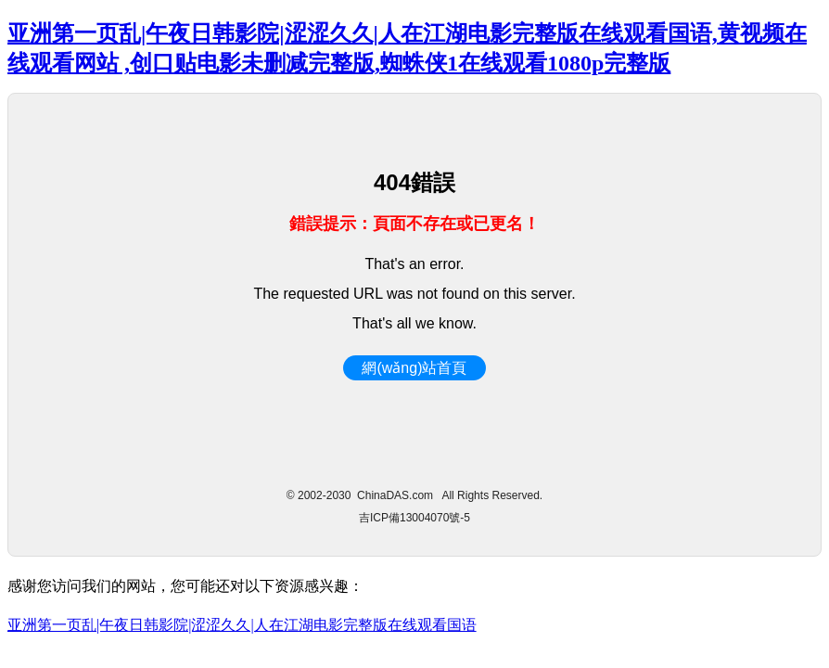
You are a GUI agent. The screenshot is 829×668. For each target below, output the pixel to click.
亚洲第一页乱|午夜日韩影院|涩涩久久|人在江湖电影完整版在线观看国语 (242, 625)
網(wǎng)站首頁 (414, 368)
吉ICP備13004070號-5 (414, 517)
